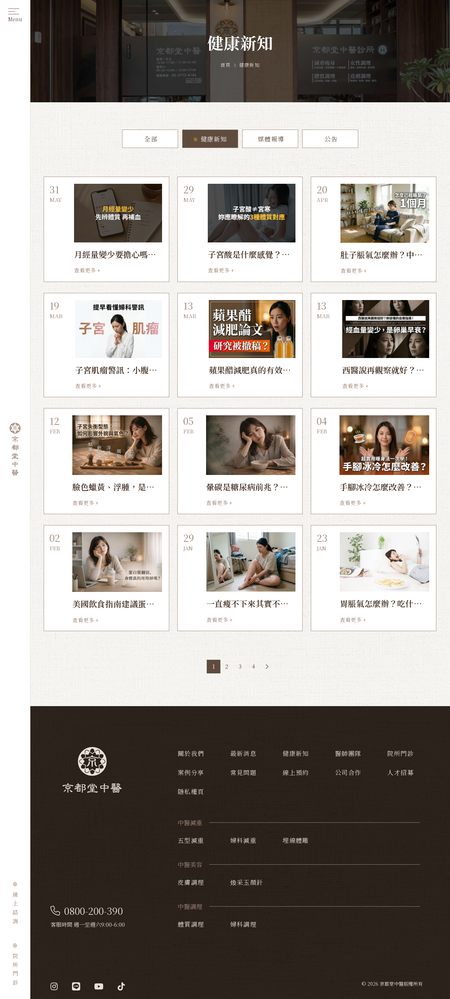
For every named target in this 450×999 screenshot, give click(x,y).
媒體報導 (270, 138)
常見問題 (243, 772)
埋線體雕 (295, 840)
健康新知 (210, 138)
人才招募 (400, 772)
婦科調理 (243, 924)
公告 (330, 138)
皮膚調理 (191, 882)
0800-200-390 (86, 911)
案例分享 (191, 772)
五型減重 (191, 840)
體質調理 (191, 924)
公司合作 (348, 772)
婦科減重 (243, 840)
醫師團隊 (348, 753)
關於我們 (191, 753)
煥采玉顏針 (246, 882)
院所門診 (400, 753)
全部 (150, 138)
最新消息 (243, 753)
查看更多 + (87, 270)
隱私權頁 (191, 791)
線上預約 (295, 772)
